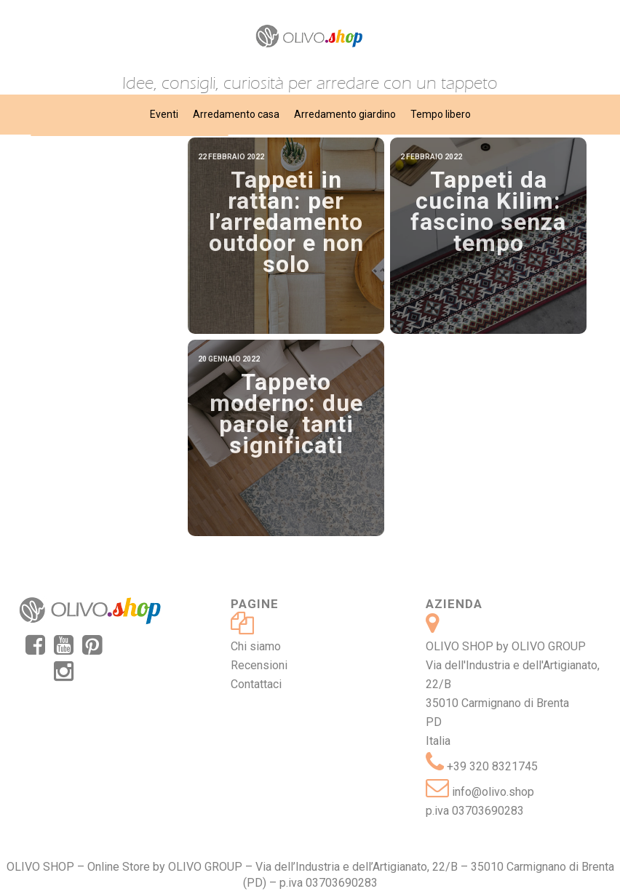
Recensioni (259, 665)
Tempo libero (440, 114)
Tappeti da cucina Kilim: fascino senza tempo (488, 211)
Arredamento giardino (345, 114)
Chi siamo (256, 646)
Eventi (164, 114)
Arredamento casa (236, 114)
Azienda (454, 603)
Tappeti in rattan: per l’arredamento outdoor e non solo (286, 222)
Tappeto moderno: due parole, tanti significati (286, 413)
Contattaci (256, 684)
